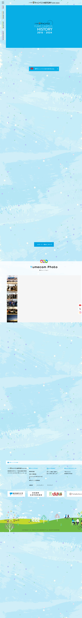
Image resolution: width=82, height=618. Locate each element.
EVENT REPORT (3, 15)
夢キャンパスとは (33, 468)
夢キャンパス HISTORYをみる (42, 69)
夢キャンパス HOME (14, 462)
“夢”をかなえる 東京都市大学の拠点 (68, 472)
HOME (3, 7)
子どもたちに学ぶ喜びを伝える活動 (35, 477)
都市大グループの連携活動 (34, 480)
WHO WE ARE (3, 25)
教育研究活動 (31, 471)
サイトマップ (50, 485)
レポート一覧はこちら (44, 244)
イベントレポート (39, 485)
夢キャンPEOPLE (51, 468)
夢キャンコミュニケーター (70, 468)
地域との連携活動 (32, 474)
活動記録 (31, 485)
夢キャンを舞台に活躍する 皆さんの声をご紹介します (52, 472)
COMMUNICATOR (3, 35)
